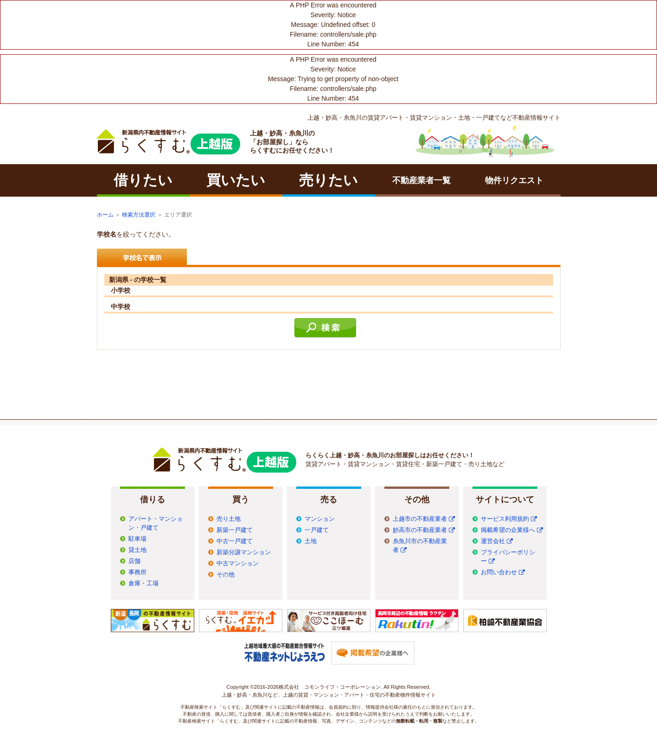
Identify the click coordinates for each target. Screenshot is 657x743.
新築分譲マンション (244, 552)
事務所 (137, 572)
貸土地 (137, 550)
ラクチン (168, 141)
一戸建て (317, 530)
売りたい (328, 180)
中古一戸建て (235, 541)
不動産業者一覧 (421, 180)
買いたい (235, 180)
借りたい (143, 180)
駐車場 (137, 539)
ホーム (105, 214)
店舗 (134, 561)
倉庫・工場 (143, 583)
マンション (320, 519)
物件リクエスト (514, 180)
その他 (226, 574)
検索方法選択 (138, 214)
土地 (311, 541)
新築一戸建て (235, 530)
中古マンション (238, 563)
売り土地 (229, 519)
